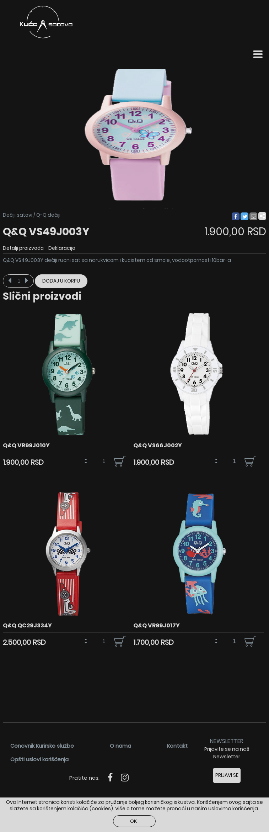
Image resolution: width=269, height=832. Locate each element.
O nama (120, 745)
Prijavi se (226, 775)
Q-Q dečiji (48, 214)
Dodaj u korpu (61, 281)
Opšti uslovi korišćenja (39, 759)
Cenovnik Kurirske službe (42, 745)
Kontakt (177, 745)
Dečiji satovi (17, 214)
